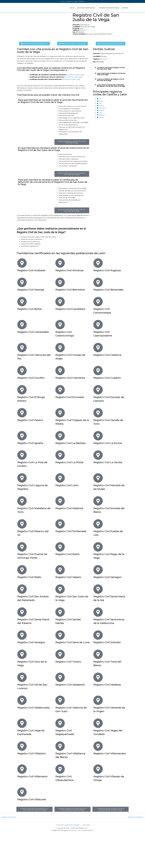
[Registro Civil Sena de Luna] (60, 638)
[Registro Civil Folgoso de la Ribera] (60, 412)
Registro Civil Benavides (110, 289)
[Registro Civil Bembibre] (60, 282)
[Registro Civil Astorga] (22, 282)
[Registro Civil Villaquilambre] (60, 776)
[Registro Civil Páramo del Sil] (22, 524)
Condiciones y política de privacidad (68, 832)
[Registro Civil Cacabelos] (60, 301)
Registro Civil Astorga (32, 289)
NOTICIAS (125, 8)
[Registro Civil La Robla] (60, 455)
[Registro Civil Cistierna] (98, 347)
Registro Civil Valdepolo (72, 692)
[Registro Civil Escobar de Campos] (98, 389)
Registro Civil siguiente (136, 824)
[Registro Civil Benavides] (98, 282)
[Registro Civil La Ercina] (98, 435)
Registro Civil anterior (8, 824)
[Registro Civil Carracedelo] (22, 324)
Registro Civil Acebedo (33, 270)
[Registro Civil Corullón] (22, 370)
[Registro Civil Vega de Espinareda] (22, 730)
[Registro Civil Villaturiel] (22, 799)
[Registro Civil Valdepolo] (60, 684)
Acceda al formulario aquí (76, 75)
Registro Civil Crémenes (72, 377)
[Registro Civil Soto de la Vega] (22, 661)
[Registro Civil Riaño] (60, 547)
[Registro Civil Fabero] (22, 412)
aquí (65, 215)
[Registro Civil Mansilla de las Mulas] (98, 478)
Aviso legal (86, 832)
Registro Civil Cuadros (109, 377)
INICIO (72, 8)
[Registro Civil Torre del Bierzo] (98, 661)
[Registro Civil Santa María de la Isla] (98, 589)
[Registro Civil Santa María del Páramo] (22, 612)
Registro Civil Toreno (70, 669)
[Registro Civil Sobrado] (98, 638)
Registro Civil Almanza (71, 270)
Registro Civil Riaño (69, 554)
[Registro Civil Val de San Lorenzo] (22, 684)
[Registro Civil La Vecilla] (98, 455)
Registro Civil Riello (31, 577)
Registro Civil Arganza (109, 270)
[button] (110, 68)
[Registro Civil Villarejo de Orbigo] (98, 776)
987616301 (83, 30)
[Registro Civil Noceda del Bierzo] (98, 501)
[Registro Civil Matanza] (60, 501)
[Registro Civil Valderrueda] (22, 707)
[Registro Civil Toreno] (60, 661)
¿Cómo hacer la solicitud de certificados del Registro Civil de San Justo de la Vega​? (110, 86)
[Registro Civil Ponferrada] (60, 524)
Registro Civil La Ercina (109, 443)
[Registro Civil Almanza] (60, 263)
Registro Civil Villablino (33, 760)
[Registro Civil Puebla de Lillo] (98, 524)
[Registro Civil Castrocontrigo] (60, 324)
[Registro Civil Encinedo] (60, 389)
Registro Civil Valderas (109, 692)
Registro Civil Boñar (31, 309)
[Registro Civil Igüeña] (22, 435)
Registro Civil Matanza (71, 508)
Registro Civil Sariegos (33, 646)
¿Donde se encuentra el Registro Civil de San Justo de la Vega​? (110, 68)
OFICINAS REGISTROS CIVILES (109, 8)
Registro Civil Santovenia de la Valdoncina (105, 623)
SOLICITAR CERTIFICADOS (86, 8)
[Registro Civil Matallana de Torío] (22, 501)
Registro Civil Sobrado (109, 646)
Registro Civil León (68, 485)
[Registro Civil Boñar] (22, 301)
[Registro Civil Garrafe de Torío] (98, 412)
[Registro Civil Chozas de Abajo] (60, 347)
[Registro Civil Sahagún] (98, 569)
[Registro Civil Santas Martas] (60, 612)
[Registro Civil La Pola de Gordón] (22, 455)
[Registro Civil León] (60, 478)
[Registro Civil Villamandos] (98, 753)
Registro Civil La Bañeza (72, 443)
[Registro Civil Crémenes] (60, 370)
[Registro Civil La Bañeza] (60, 435)
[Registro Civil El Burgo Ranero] (22, 389)
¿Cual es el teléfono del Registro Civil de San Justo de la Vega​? (110, 79)
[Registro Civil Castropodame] (98, 324)
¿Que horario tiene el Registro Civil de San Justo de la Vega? (110, 74)
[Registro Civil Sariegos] (22, 638)
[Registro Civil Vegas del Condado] (98, 730)
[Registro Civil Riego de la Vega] (98, 547)
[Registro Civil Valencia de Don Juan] (60, 707)
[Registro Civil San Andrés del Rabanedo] (22, 589)
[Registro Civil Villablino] (22, 753)
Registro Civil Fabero (32, 420)
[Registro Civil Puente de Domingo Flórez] (22, 547)
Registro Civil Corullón (33, 377)
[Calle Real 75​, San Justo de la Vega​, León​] (43, 27)
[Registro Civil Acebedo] (22, 263)
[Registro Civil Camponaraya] (98, 301)
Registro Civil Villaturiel (33, 806)
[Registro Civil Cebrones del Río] (22, 347)
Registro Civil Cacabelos (72, 309)
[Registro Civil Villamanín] (22, 776)
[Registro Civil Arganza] (98, 263)
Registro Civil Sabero (70, 577)
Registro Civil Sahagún (109, 577)
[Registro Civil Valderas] (98, 684)
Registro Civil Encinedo (71, 397)
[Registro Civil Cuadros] (98, 370)
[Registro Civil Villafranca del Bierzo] (60, 753)
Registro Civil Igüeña (32, 443)
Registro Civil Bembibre (72, 289)
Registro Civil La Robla (71, 462)
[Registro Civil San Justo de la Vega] (60, 589)
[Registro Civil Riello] (22, 569)
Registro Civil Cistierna (109, 355)
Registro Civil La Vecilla (109, 462)
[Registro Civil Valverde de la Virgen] (98, 707)
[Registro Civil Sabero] (60, 569)
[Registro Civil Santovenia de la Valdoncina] (98, 612)
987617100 (103, 59)
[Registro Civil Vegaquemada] (60, 730)
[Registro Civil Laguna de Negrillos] (22, 478)
